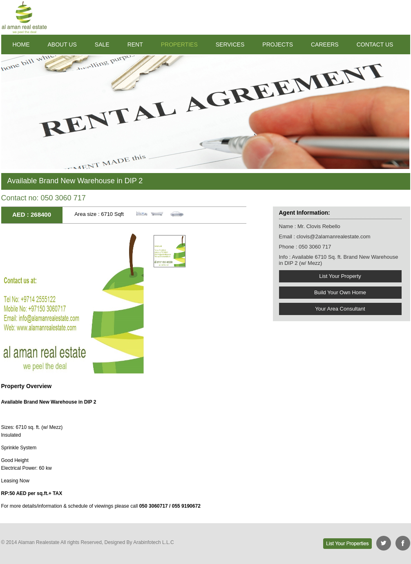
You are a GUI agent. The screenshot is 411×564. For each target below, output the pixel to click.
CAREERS (325, 44)
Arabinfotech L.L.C (153, 542)
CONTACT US (375, 44)
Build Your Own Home (340, 292)
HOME (21, 44)
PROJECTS (277, 44)
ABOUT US (62, 44)
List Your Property (340, 276)
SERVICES (230, 44)
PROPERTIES (179, 44)
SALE (102, 44)
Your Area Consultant (340, 309)
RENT (135, 44)
